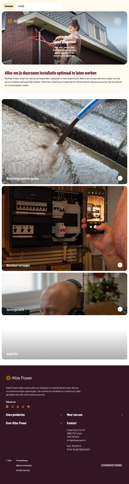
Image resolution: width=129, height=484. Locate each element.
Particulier (9, 6)
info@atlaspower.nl (76, 440)
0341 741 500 (73, 436)
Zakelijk (21, 6)
